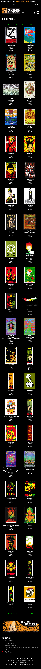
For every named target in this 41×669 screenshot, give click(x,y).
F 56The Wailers (11, 73)
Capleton (29, 604)
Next (31, 24)
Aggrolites (11, 181)
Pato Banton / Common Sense (11, 418)
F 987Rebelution (11, 101)
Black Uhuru (30, 500)
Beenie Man (11, 444)
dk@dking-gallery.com (10, 652)
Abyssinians (11, 155)
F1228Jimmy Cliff (30, 101)
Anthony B (30, 311)
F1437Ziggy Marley (29, 128)
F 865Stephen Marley (30, 73)
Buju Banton (11, 366)
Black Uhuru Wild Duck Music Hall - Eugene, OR (11, 526)
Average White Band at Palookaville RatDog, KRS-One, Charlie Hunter (11, 338)
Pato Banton (30, 366)
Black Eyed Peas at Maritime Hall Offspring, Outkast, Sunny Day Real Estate (11, 471)
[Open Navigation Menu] (23, 12)
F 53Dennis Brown (30, 46)
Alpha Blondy (29, 260)
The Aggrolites (30, 181)
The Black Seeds (11, 500)
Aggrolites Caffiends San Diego (29, 233)
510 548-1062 (7, 641)
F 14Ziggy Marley (11, 46)
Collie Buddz (30, 553)
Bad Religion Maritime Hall (30, 338)
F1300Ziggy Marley (11, 128)
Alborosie (11, 260)
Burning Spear (30, 579)
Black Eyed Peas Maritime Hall (29, 470)
